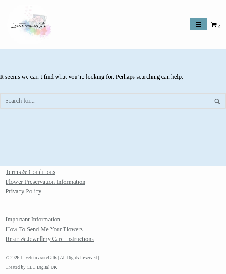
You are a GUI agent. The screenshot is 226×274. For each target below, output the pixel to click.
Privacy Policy (23, 191)
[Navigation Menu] (198, 24)
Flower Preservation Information (45, 181)
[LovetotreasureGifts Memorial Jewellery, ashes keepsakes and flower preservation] (28, 24)
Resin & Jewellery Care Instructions (50, 239)
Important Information (33, 219)
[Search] (104, 101)
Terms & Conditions (30, 172)
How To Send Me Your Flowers (44, 229)
